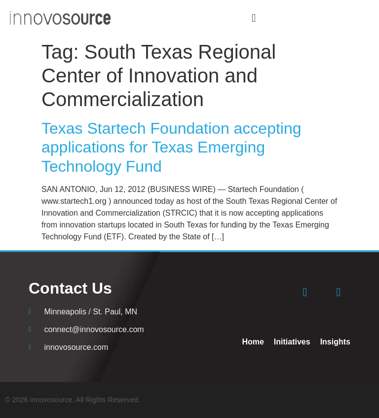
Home (253, 342)
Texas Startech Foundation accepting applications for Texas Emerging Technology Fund (171, 147)
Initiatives (292, 342)
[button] (254, 18)
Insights (335, 342)
